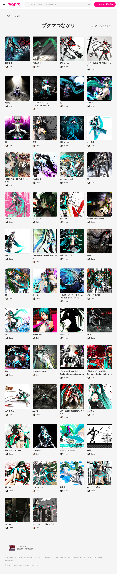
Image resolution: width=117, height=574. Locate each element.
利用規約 (48, 557)
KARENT (98, 557)
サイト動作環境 (10, 557)
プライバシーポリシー (62, 557)
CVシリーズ (88, 557)
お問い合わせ (77, 557)
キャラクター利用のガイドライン (30, 557)
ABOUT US (9, 561)
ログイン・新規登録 (105, 4)
